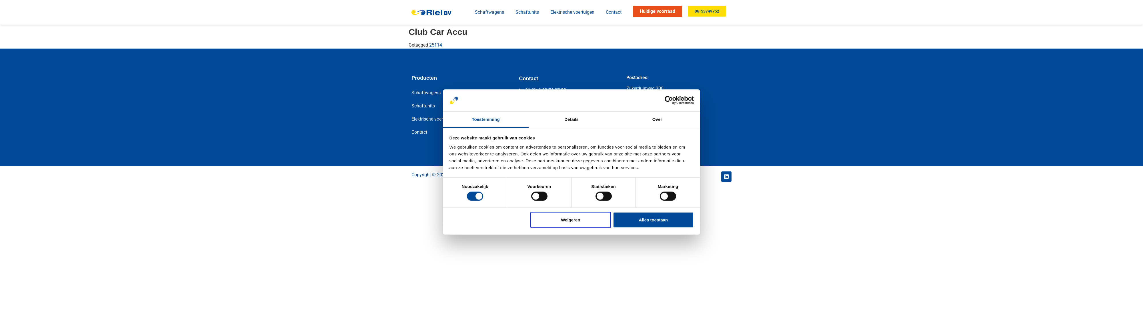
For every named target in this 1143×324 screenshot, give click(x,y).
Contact (614, 12)
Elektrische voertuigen (572, 12)
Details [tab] (571, 119)
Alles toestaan (653, 219)
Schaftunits (527, 12)
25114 (435, 45)
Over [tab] (657, 119)
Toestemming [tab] (486, 119)
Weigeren (570, 219)
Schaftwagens (489, 12)
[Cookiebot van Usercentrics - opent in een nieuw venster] (669, 100)
